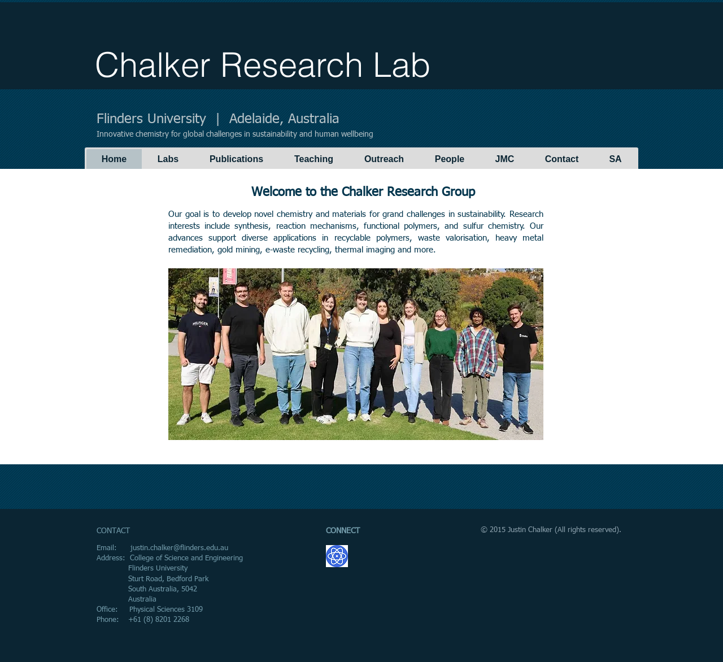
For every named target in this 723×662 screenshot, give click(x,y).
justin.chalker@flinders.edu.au (179, 548)
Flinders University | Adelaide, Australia (218, 119)
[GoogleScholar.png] (337, 556)
